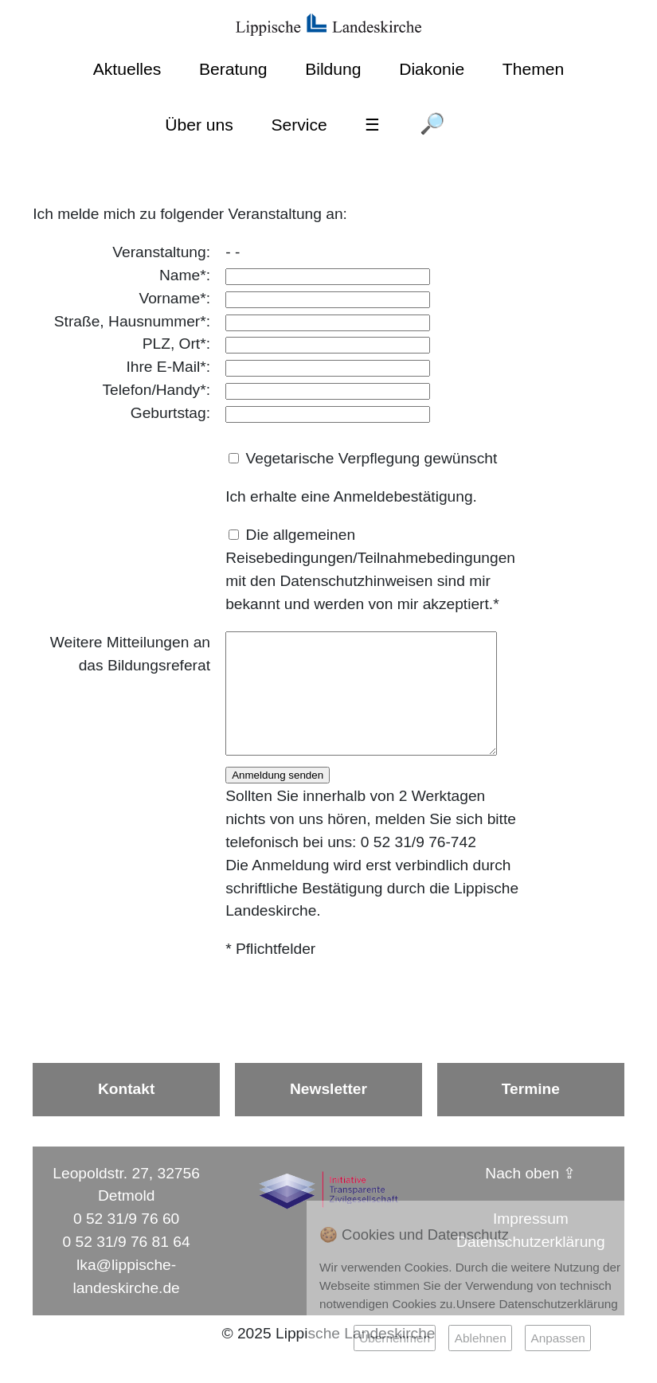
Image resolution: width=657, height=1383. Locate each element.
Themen (533, 69)
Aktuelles (127, 69)
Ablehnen (480, 1338)
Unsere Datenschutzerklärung (537, 1304)
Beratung (233, 69)
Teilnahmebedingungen (436, 557)
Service (299, 124)
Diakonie (431, 69)
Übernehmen (394, 1338)
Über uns (199, 124)
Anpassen (557, 1338)
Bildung (333, 69)
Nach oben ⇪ (530, 1197)
